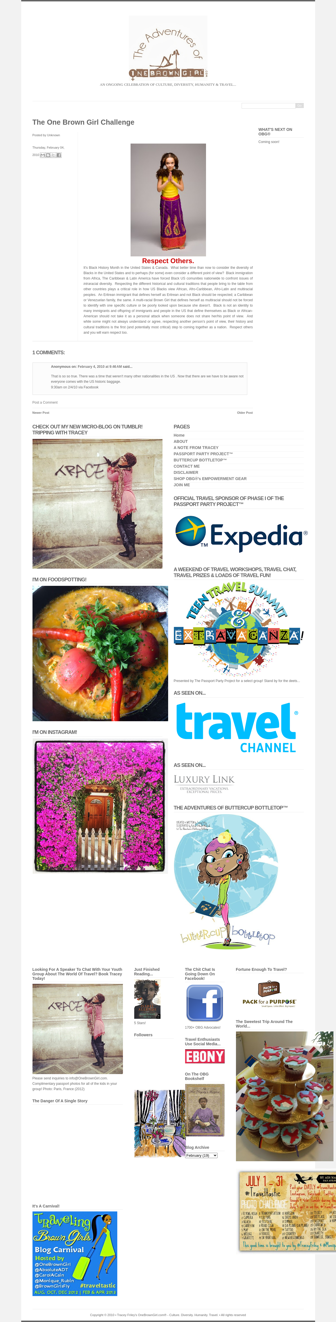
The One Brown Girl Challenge (83, 122)
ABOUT (181, 441)
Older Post (245, 412)
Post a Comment (45, 402)
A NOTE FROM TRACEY (196, 447)
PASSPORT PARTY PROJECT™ (203, 454)
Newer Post (40, 412)
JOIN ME (182, 485)
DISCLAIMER (186, 472)
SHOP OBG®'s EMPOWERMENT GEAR (210, 478)
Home (179, 435)
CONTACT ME (187, 466)
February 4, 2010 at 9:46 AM (100, 367)
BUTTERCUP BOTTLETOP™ (200, 460)
